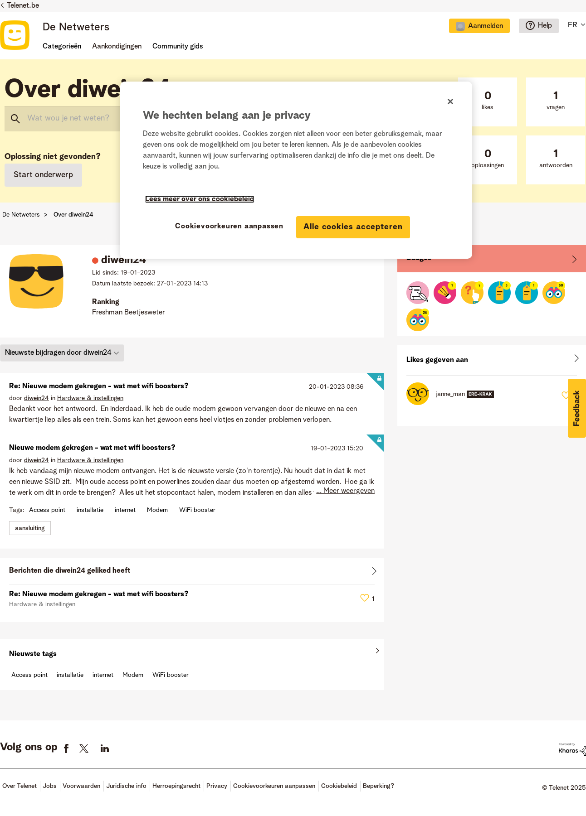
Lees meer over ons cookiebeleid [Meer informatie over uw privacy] (199, 199)
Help (545, 25)
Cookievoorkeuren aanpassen (274, 786)
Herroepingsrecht (176, 786)
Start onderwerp (43, 175)
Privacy (216, 786)
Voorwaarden (81, 786)
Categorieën (62, 46)
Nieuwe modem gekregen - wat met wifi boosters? (92, 448)
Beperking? (378, 786)
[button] (577, 408)
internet (125, 510)
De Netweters (76, 27)
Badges (418, 258)
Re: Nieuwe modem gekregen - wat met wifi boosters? (99, 386)
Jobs (50, 786)
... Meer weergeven (345, 491)
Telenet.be (23, 6)
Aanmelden (485, 26)
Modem (157, 510)
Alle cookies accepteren (353, 227)
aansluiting (30, 528)
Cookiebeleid (339, 786)
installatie (90, 510)
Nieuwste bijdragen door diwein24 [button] (58, 353)
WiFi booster (197, 510)
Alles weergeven (192, 573)
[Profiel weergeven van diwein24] (36, 398)
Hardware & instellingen (90, 398)
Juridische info (126, 786)
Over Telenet (19, 786)
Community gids (177, 46)
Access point (47, 510)
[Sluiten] (450, 101)
